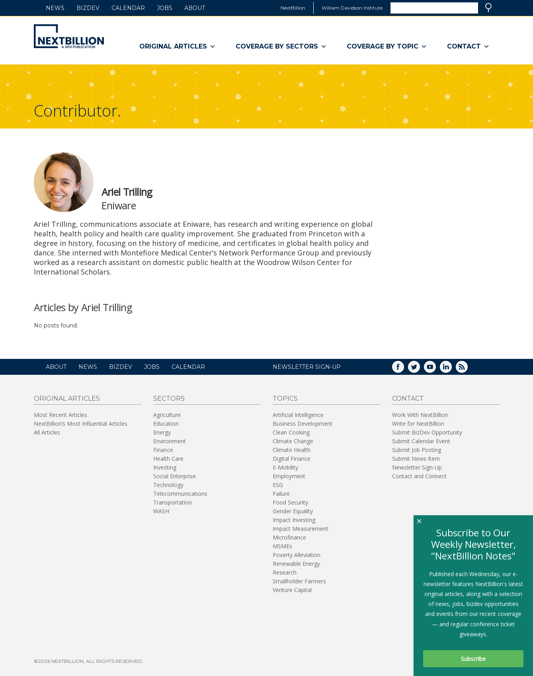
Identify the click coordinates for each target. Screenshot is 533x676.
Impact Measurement (300, 528)
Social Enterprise (174, 476)
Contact (468, 46)
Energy (162, 432)
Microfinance (289, 537)
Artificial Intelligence (298, 415)
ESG (278, 485)
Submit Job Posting (416, 450)
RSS (467, 369)
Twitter (419, 369)
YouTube (435, 369)
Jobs (164, 8)
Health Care (168, 458)
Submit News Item (416, 458)
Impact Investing (294, 520)
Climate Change (293, 441)
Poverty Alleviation (296, 555)
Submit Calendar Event (421, 441)
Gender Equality (293, 511)
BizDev (88, 8)
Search (488, 7)
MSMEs (282, 546)
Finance (163, 450)
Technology (168, 485)
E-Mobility (285, 467)
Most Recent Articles (60, 415)
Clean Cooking (291, 432)
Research (285, 572)
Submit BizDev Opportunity (427, 432)
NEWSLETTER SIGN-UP (307, 366)
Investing (164, 467)
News (55, 8)
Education (166, 423)
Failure (281, 493)
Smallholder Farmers (299, 581)
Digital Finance (291, 458)
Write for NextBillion (418, 423)
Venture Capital (292, 590)
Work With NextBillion (420, 415)
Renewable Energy (296, 563)
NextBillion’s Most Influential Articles (80, 423)
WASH (161, 511)
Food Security (290, 502)
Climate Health (291, 450)
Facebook (403, 369)
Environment (169, 441)
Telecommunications (180, 493)
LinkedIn (451, 369)
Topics (285, 398)
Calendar (128, 8)
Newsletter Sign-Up (417, 467)
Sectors (169, 398)
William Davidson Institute (352, 8)
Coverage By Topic (387, 46)
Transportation (172, 502)
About (194, 8)
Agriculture (167, 415)
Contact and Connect (419, 476)
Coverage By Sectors (281, 46)
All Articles (47, 432)
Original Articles (177, 46)
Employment (289, 476)
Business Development (302, 423)
